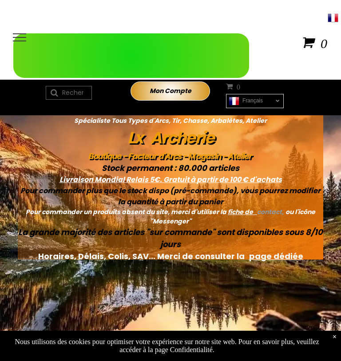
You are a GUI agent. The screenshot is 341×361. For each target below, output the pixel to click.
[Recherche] (69, 93)
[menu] (19, 37)
